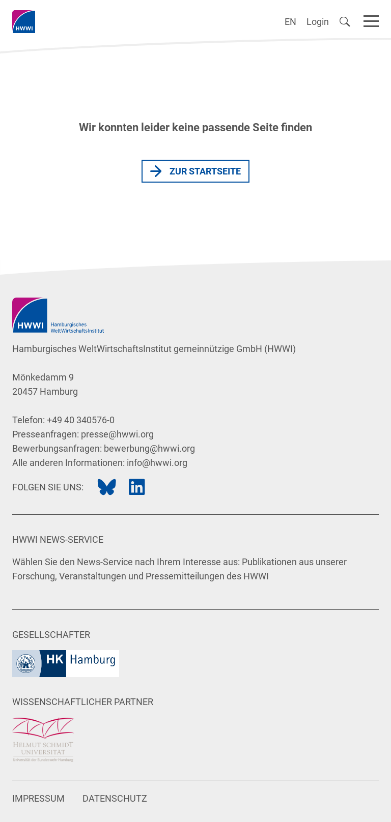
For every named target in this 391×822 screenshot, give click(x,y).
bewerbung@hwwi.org (149, 448)
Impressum (38, 798)
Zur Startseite (205, 171)
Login (317, 21)
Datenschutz (114, 798)
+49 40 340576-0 (81, 420)
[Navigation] (371, 19)
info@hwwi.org (157, 462)
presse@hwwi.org (117, 434)
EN (290, 21)
